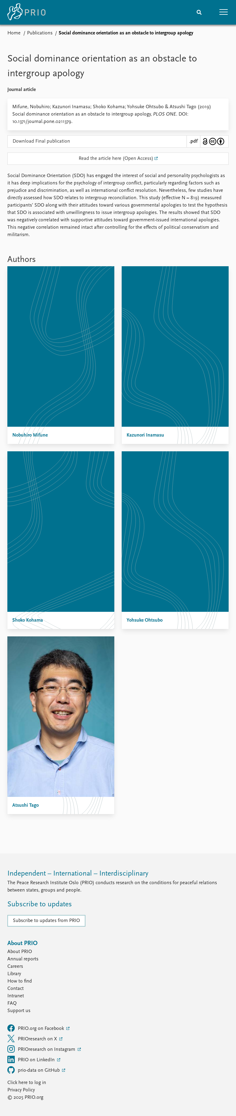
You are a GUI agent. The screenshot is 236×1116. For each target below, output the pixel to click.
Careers (15, 966)
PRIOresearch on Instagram (42, 1049)
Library (14, 974)
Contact (15, 988)
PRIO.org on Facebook (36, 1028)
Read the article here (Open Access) (116, 158)
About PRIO (19, 951)
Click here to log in (26, 1082)
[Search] (199, 12)
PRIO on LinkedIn (31, 1059)
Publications (40, 33)
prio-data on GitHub (34, 1070)
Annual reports (22, 959)
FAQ (12, 1003)
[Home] (26, 12)
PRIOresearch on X (32, 1038)
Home (14, 33)
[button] (223, 12)
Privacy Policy (21, 1090)
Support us (18, 1010)
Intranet (15, 996)
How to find (19, 981)
